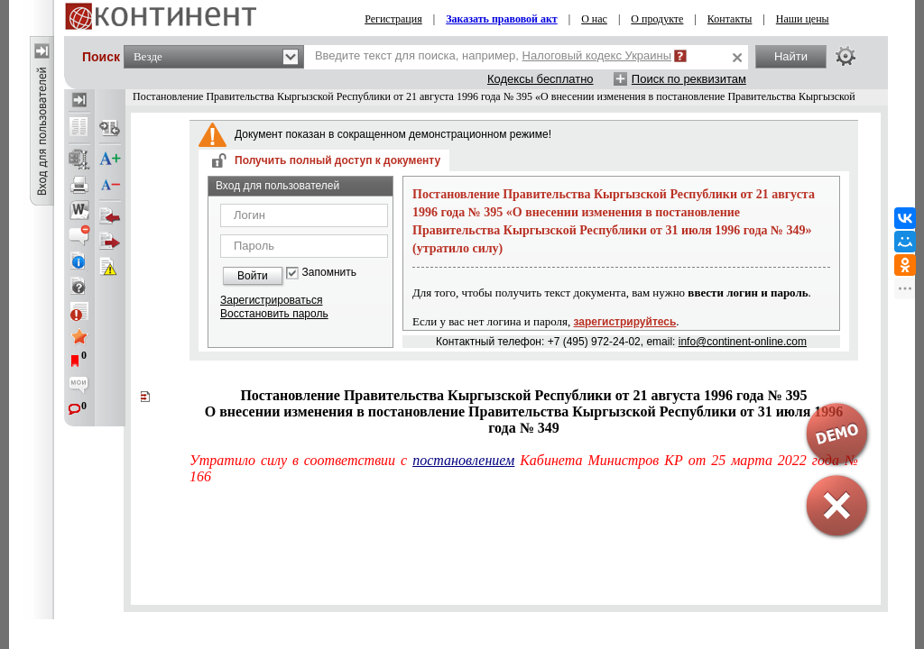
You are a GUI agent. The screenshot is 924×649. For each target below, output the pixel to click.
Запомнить (329, 273)
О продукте (657, 19)
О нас (594, 19)
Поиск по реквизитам (689, 79)
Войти (252, 276)
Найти (791, 56)
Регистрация (393, 19)
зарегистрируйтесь (625, 321)
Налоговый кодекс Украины (597, 55)
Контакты (730, 19)
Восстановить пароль (274, 313)
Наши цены (802, 19)
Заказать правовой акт (502, 19)
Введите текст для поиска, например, (493, 55)
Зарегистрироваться (271, 300)
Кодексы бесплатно (540, 79)
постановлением (463, 460)
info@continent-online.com (743, 341)
